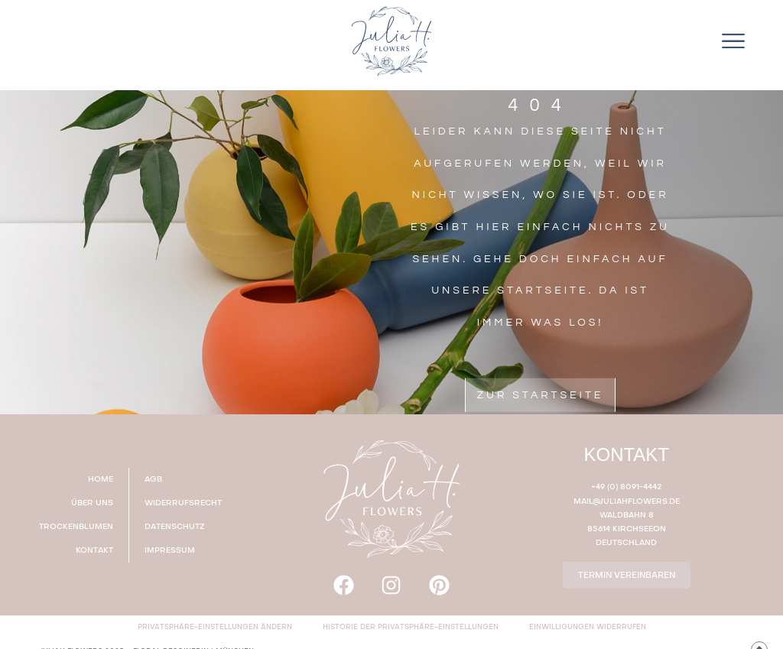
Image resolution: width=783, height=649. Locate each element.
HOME (100, 479)
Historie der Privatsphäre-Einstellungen (411, 627)
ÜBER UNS (92, 503)
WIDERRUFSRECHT (183, 503)
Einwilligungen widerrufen (587, 627)
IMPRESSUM (170, 550)
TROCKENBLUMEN (76, 527)
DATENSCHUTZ (175, 527)
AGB (153, 479)
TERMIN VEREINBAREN (626, 575)
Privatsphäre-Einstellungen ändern (215, 627)
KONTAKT (94, 550)
